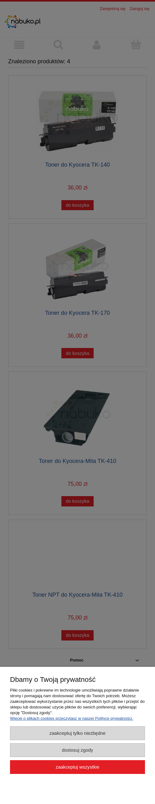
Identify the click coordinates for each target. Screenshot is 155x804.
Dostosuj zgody (77, 750)
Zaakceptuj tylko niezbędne (77, 733)
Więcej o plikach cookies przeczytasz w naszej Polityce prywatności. (71, 718)
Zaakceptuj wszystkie (77, 767)
